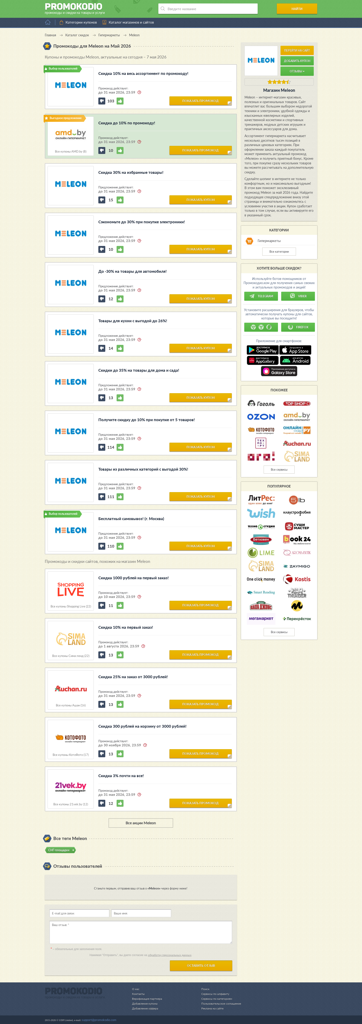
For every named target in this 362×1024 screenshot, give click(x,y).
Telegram (261, 296)
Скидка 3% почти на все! (121, 775)
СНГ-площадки (58, 850)
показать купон (201, 199)
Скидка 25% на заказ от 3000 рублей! (133, 676)
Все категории (279, 251)
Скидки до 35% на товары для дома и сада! (138, 370)
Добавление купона (145, 1003)
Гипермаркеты (269, 241)
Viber (298, 296)
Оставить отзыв (201, 965)
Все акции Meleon (141, 823)
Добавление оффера (146, 1008)
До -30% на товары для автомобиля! (132, 271)
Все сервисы (279, 469)
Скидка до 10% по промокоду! (126, 122)
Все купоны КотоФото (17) (71, 755)
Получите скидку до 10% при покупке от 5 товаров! (146, 419)
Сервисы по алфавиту (213, 994)
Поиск (203, 989)
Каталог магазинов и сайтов (131, 22)
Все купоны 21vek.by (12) (70, 804)
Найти (299, 9)
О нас (135, 989)
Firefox (298, 327)
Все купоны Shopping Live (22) (71, 606)
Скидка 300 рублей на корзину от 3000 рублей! (142, 726)
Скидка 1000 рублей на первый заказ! (133, 577)
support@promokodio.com (99, 1020)
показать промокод (200, 100)
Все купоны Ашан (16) (71, 705)
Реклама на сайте (210, 1008)
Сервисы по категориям (215, 998)
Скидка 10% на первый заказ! (125, 627)
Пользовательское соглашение (220, 1003)
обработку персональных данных (169, 955)
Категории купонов (81, 22)
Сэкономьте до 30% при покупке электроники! (141, 221)
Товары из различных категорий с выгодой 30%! (143, 469)
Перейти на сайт (297, 50)
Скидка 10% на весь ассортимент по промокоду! (143, 73)
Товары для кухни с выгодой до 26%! (132, 320)
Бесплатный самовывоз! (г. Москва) (131, 518)
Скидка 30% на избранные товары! (130, 172)
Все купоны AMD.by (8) (70, 151)
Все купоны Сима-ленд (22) (70, 656)
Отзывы (297, 71)
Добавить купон (297, 61)
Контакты (138, 994)
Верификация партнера (147, 998)
